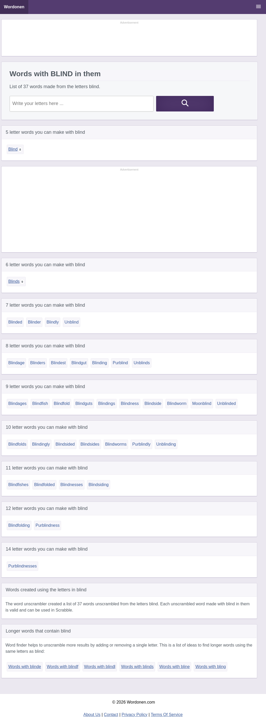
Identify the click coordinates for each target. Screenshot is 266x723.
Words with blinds (137, 666)
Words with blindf (62, 666)
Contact (111, 714)
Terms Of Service (167, 714)
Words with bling (210, 666)
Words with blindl (100, 666)
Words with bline (174, 666)
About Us (92, 714)
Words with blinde (24, 666)
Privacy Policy (135, 714)
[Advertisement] (129, 38)
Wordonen (14, 7)
